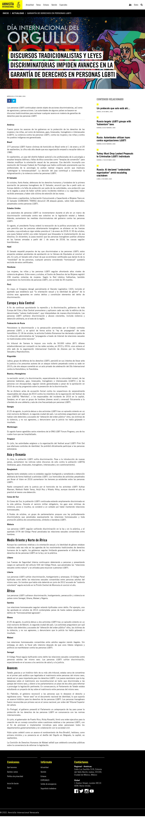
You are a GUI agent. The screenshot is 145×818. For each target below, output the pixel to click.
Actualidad (18, 13)
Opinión (43, 772)
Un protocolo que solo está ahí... (113, 108)
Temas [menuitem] (38, 5)
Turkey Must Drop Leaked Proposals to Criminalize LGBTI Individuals (115, 155)
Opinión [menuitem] (54, 5)
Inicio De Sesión (13, 783)
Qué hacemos (12, 767)
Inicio (6, 13)
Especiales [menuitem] (63, 5)
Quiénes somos (12, 772)
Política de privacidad (15, 776)
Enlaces (43, 776)
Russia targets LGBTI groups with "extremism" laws (114, 123)
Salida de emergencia (48, 784)
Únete (136, 5)
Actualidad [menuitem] (30, 5)
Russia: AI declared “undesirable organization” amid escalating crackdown (113, 172)
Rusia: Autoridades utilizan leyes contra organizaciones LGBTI (113, 139)
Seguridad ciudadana (48, 788)
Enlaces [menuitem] (46, 5)
